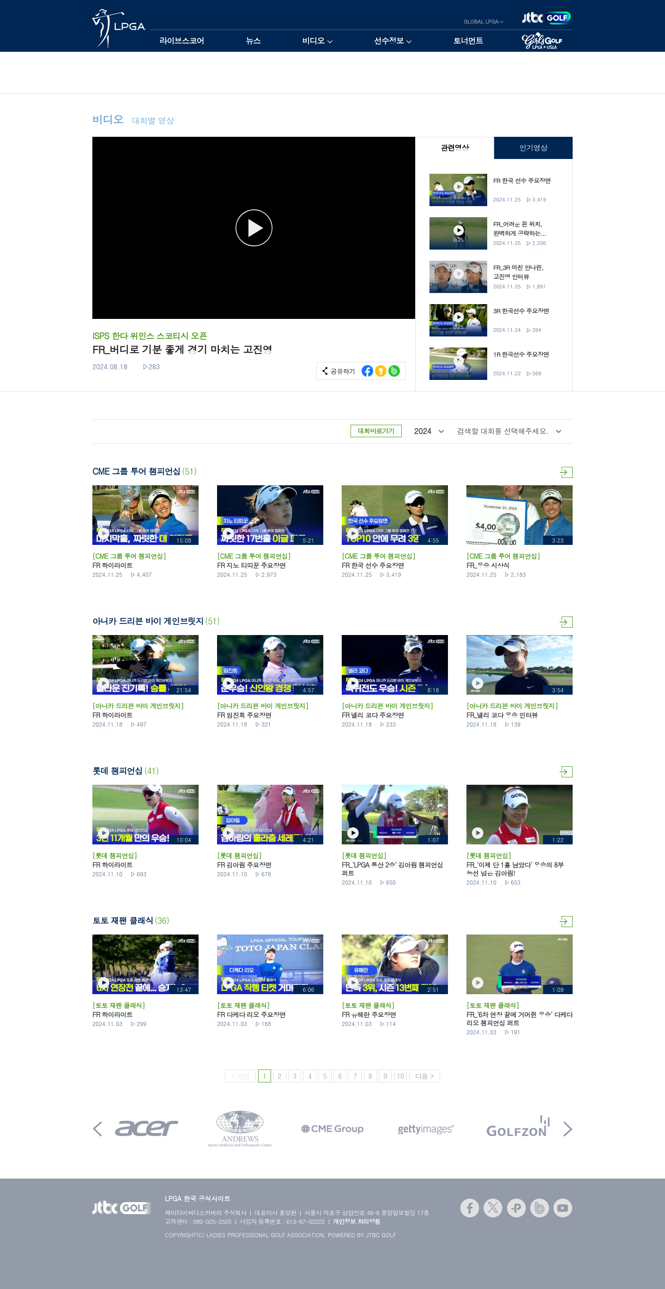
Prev (97, 1128)
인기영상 (533, 147)
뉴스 (253, 40)
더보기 (566, 472)
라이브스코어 (181, 40)
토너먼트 (468, 40)
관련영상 (455, 147)
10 (400, 1076)
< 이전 (240, 1076)
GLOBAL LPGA (481, 21)
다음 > (424, 1076)
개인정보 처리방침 (357, 1221)
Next (568, 1128)
